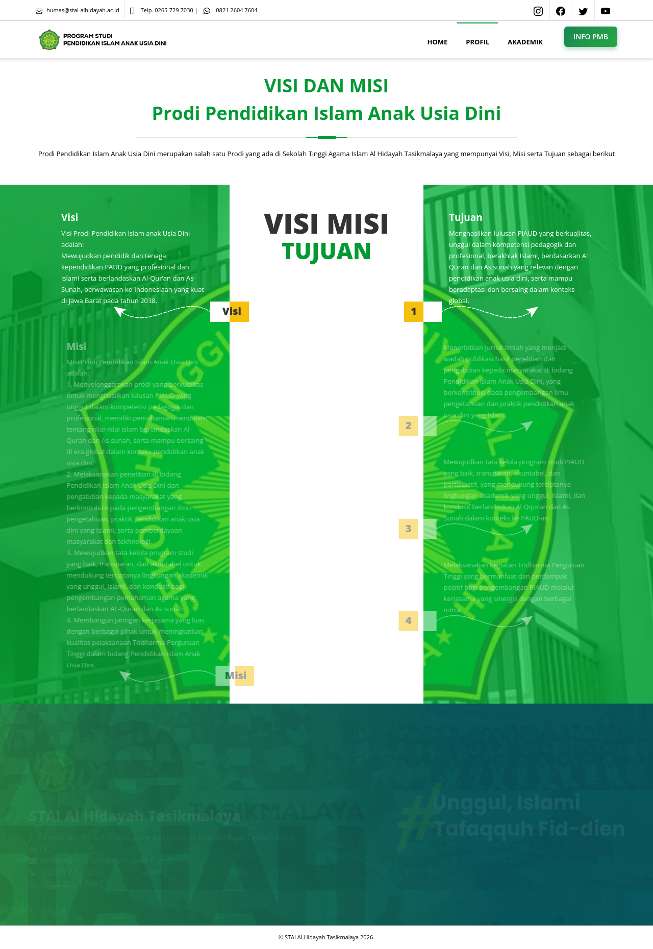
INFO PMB (590, 36)
